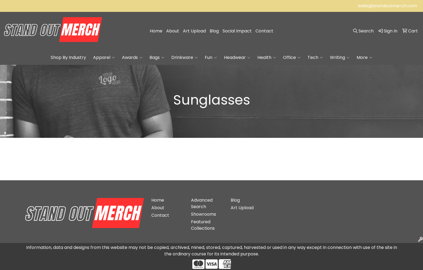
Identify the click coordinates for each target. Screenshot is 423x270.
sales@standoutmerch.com (387, 6)
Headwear (237, 57)
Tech (315, 57)
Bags (156, 57)
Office (292, 57)
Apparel (104, 57)
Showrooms (203, 214)
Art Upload (194, 31)
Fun (211, 57)
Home (156, 31)
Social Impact (237, 31)
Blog (214, 31)
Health (266, 57)
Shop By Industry (68, 57)
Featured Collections (203, 225)
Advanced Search (202, 203)
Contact (264, 31)
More (364, 57)
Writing (340, 57)
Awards (132, 57)
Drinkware (184, 57)
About (172, 31)
